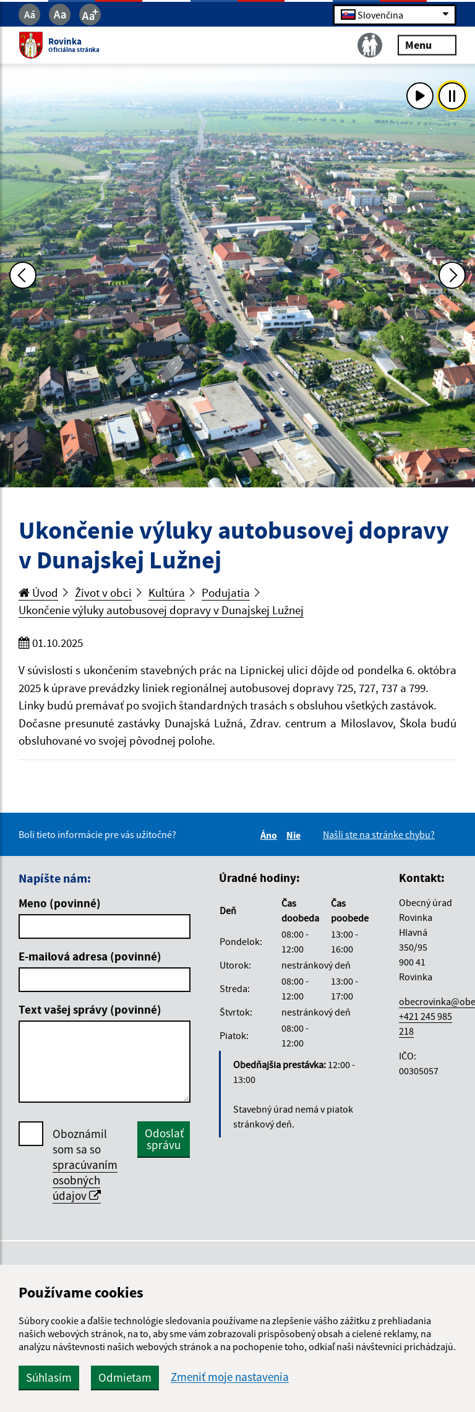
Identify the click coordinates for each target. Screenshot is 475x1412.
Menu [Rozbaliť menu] (427, 45)
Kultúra (166, 592)
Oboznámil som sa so (85, 1165)
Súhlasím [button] (49, 1377)
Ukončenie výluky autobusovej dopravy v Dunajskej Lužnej (161, 609)
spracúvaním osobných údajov (85, 1180)
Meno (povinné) (60, 903)
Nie (295, 835)
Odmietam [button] (125, 1377)
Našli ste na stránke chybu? (379, 834)
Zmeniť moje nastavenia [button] (230, 1377)
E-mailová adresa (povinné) (90, 956)
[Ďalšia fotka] (452, 275)
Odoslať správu (164, 1139)
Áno (270, 835)
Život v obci (103, 592)
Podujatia (226, 592)
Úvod (38, 592)
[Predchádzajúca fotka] (22, 275)
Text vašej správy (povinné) (90, 1009)
